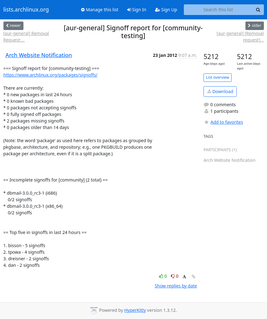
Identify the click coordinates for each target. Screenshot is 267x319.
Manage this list (99, 9)
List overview (217, 77)
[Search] (258, 9)
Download (220, 91)
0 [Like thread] (163, 276)
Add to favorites (223, 122)
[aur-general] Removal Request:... (26, 36)
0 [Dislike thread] (175, 276)
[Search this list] (218, 9)
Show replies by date (176, 286)
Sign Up (166, 9)
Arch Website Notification (39, 55)
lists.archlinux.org (26, 9)
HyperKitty (135, 310)
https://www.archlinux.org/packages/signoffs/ (50, 75)
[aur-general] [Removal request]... (240, 36)
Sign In (136, 9)
